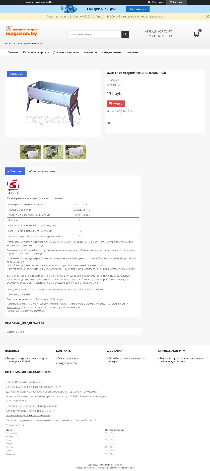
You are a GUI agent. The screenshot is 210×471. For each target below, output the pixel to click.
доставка (23, 299)
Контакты (90, 52)
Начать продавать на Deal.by (38, 2)
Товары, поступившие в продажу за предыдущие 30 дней (27, 360)
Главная (13, 52)
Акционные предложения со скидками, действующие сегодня (181, 360)
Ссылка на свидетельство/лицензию (28, 415)
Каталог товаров (34, 52)
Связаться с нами (68, 358)
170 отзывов (158, 2)
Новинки (132, 52)
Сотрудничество (67, 363)
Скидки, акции (111, 52)
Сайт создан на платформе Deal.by (105, 464)
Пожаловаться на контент (121, 467)
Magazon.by (38, 310)
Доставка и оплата (66, 52)
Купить (117, 103)
